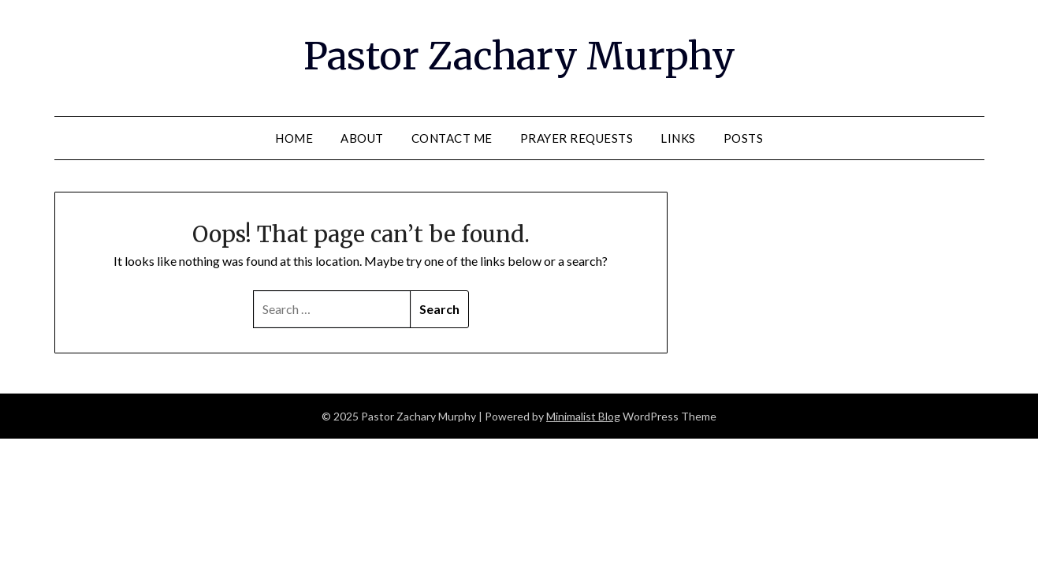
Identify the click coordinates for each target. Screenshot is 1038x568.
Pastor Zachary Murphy (519, 56)
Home (294, 138)
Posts (744, 138)
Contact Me (452, 138)
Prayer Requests (577, 138)
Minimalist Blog (583, 416)
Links (678, 138)
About (362, 138)
